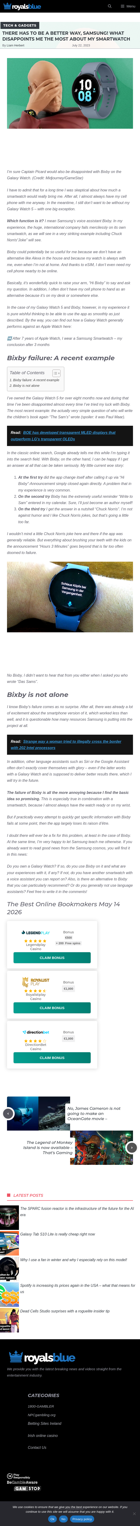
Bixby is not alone (26, 386)
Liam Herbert (15, 45)
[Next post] (132, 1147)
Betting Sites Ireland (44, 1424)
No (63, 1519)
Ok (52, 1519)
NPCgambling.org (41, 1415)
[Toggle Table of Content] (54, 373)
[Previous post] (8, 1113)
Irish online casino (43, 1436)
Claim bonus (52, 958)
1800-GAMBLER (41, 1406)
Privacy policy (82, 1519)
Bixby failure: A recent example (36, 380)
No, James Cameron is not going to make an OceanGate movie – (94, 1113)
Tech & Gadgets (19, 25)
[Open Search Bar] (109, 6)
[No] (134, 1513)
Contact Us (37, 1448)
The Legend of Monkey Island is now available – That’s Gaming (47, 1147)
